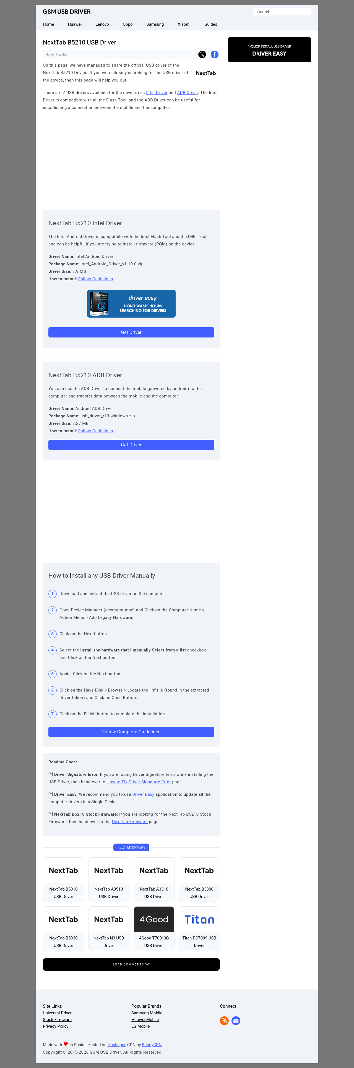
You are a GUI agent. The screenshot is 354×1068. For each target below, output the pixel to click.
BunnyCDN (152, 1044)
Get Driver (131, 332)
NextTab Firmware (130, 821)
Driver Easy (143, 794)
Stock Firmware (57, 1019)
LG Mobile (140, 1026)
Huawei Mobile (145, 1019)
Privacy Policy (55, 1026)
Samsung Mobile (146, 1013)
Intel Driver (156, 92)
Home (50, 54)
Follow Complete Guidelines (131, 731)
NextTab (61, 54)
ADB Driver (187, 92)
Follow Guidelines (95, 278)
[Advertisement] (131, 159)
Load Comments (131, 964)
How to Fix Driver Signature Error (138, 781)
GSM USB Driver (67, 11)
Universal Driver (57, 1013)
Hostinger (116, 1044)
